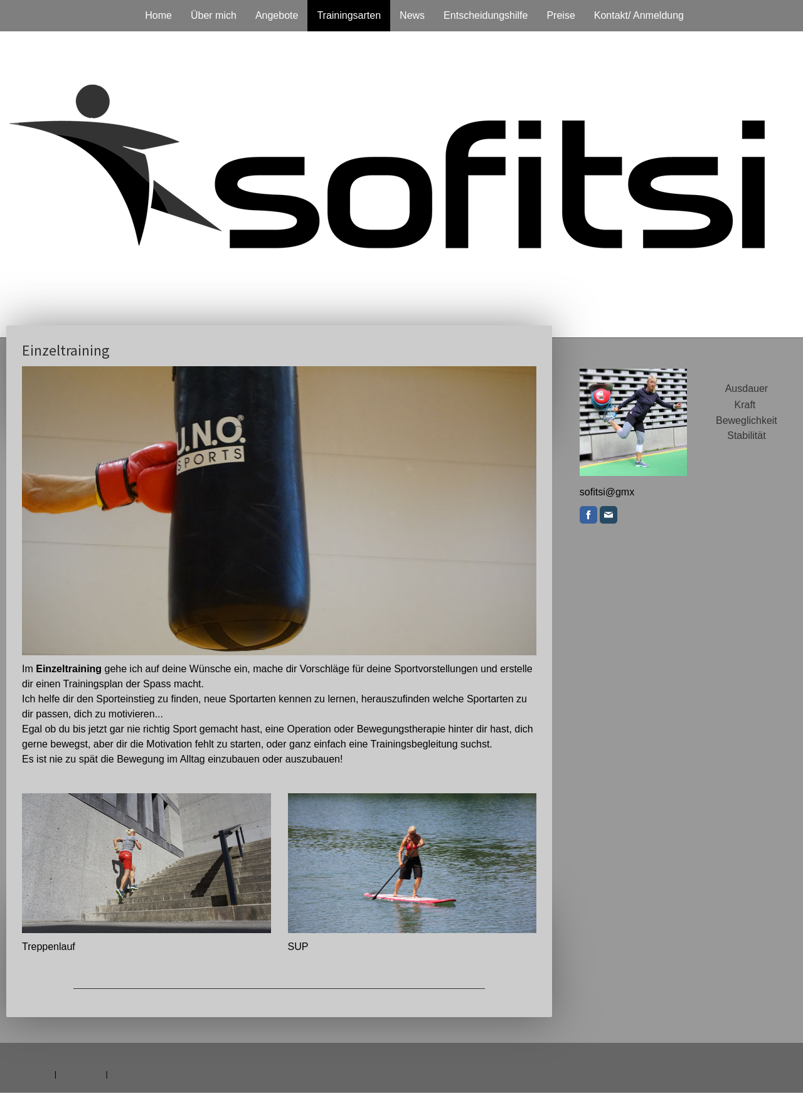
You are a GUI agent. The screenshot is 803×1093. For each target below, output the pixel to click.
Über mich (214, 15)
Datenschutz (81, 1074)
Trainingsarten (349, 15)
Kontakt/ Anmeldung (639, 15)
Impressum (32, 1074)
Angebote (277, 15)
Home (158, 15)
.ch (614, 492)
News (412, 15)
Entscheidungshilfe (486, 15)
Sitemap (124, 1074)
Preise (560, 15)
